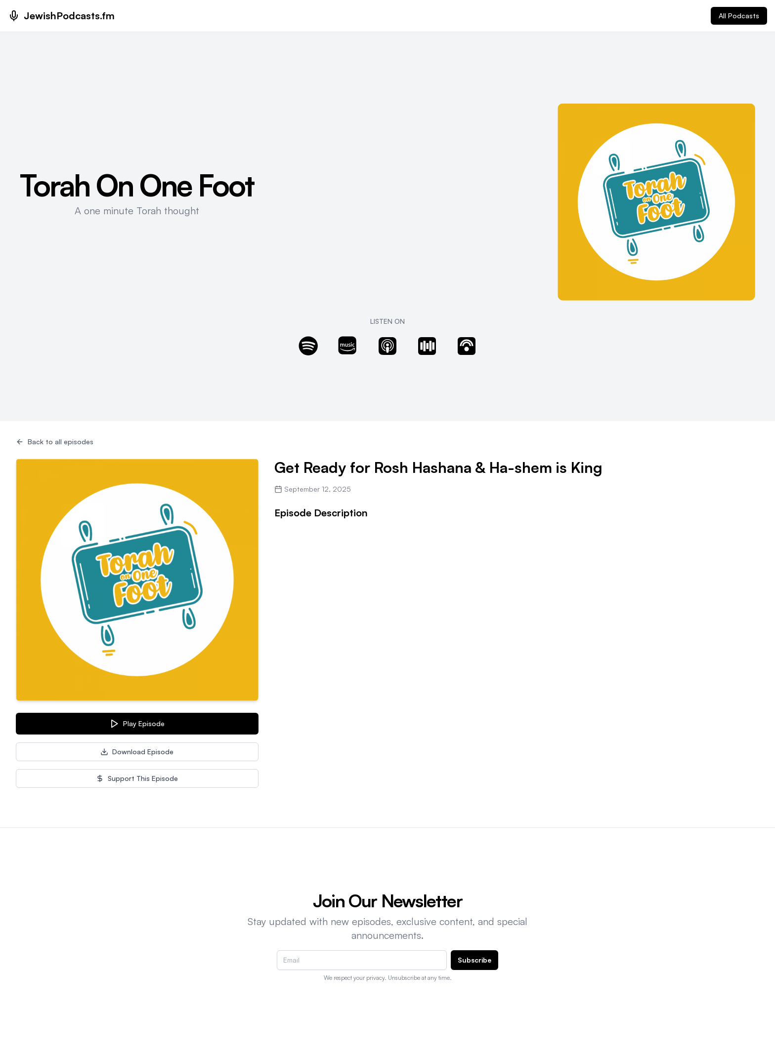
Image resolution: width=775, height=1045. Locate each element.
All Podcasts (739, 15)
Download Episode (136, 751)
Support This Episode (137, 778)
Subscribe (474, 960)
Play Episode (137, 724)
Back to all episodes (54, 441)
